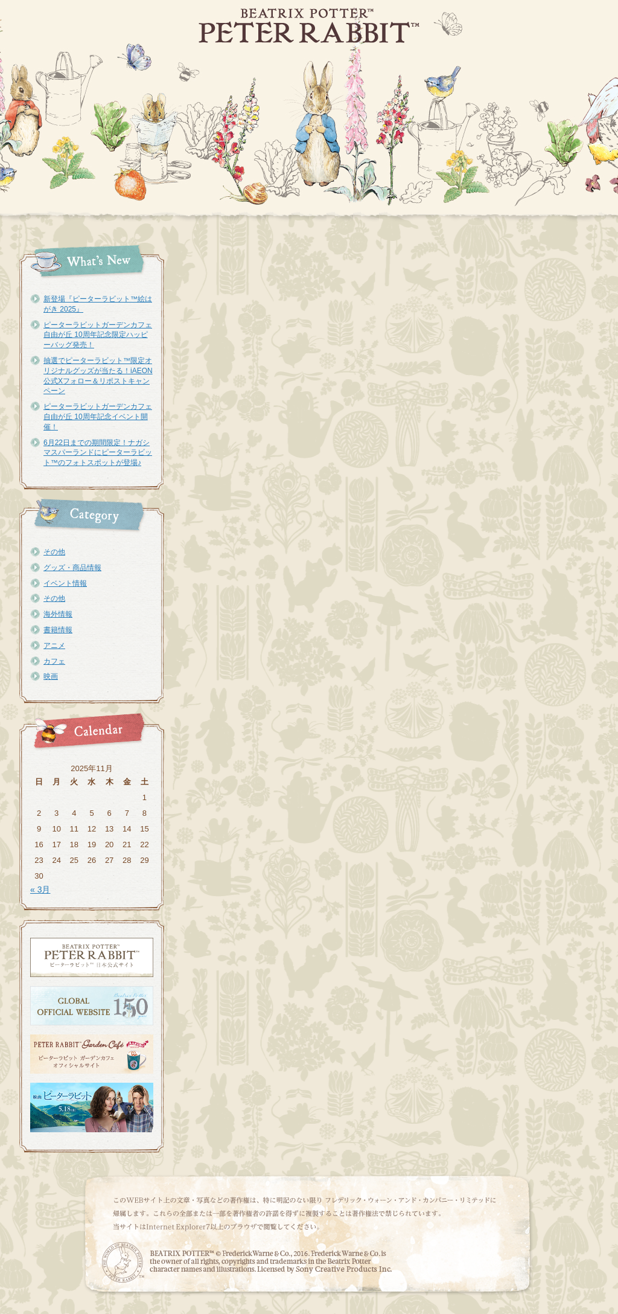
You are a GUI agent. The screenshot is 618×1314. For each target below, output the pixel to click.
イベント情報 (65, 583)
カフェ (54, 661)
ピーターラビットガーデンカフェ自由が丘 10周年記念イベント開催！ (97, 416)
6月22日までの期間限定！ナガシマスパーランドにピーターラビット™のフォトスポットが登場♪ (97, 452)
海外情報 (57, 614)
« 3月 (40, 889)
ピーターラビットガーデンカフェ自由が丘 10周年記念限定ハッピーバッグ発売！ (97, 335)
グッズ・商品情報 (72, 567)
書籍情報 (57, 630)
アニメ (54, 645)
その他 (54, 552)
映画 (50, 676)
